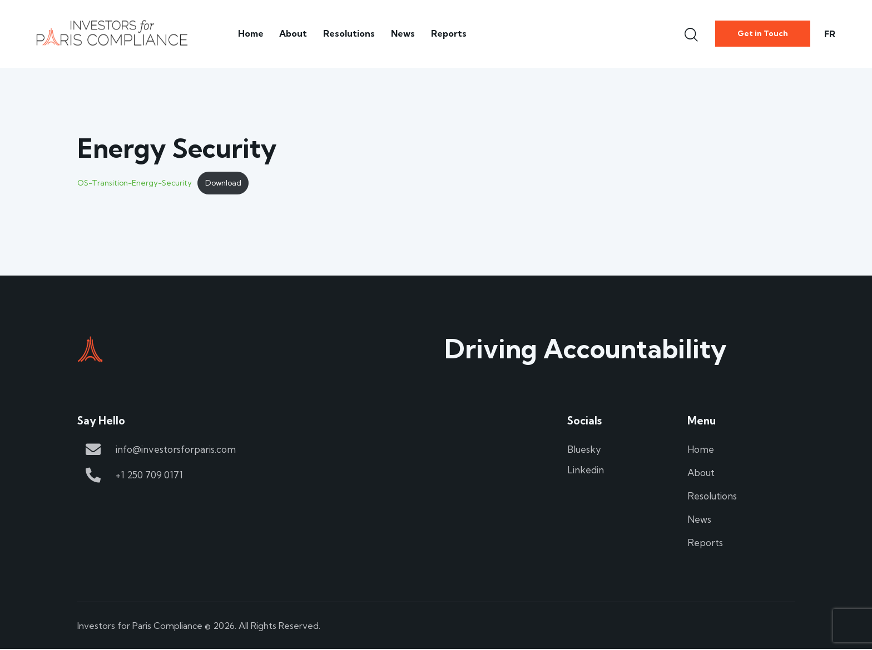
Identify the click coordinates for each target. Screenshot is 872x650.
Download (223, 183)
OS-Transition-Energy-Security (134, 183)
